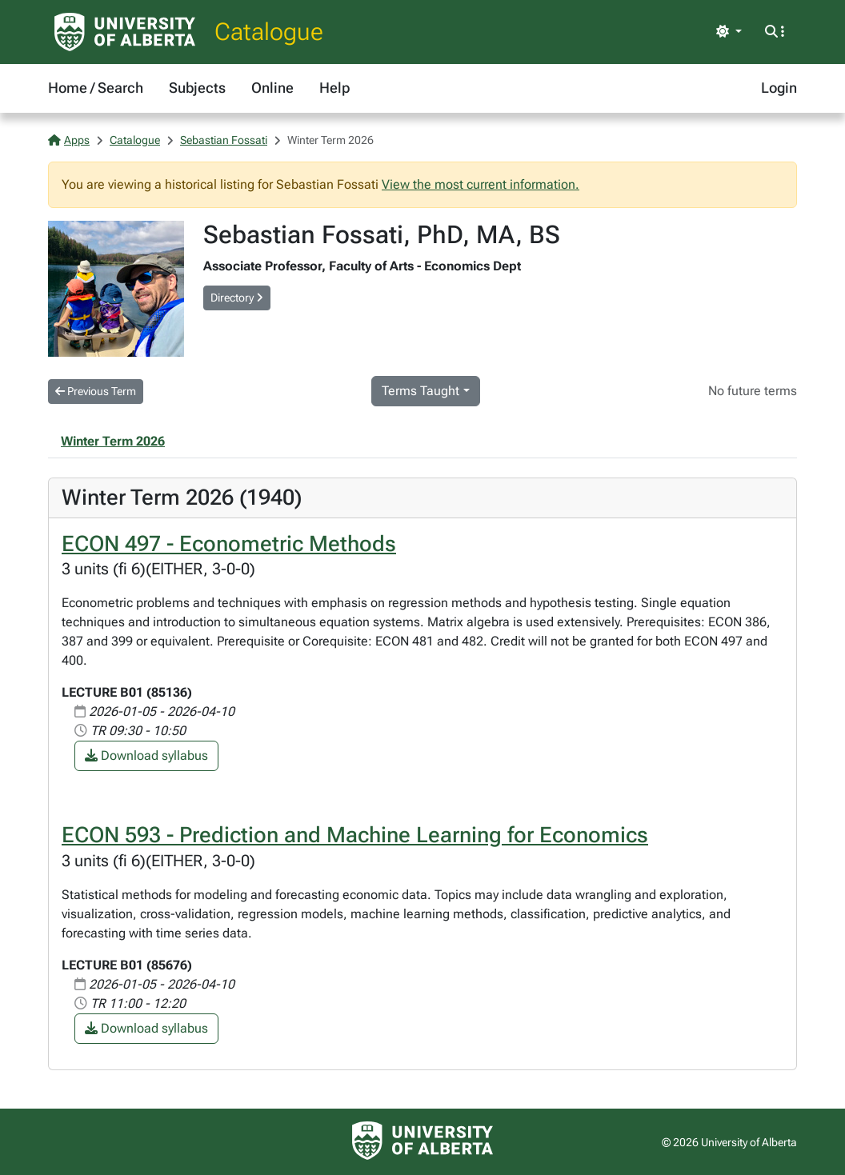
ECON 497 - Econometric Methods (229, 544)
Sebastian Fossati (223, 140)
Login (779, 87)
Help (334, 87)
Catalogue (268, 32)
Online (272, 87)
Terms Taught (420, 390)
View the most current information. (480, 184)
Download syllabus (146, 755)
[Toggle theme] (729, 32)
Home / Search (95, 87)
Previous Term (95, 391)
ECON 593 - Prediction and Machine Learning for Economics (355, 835)
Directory (236, 297)
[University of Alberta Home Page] (125, 32)
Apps (69, 140)
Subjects (197, 87)
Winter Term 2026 (113, 441)
